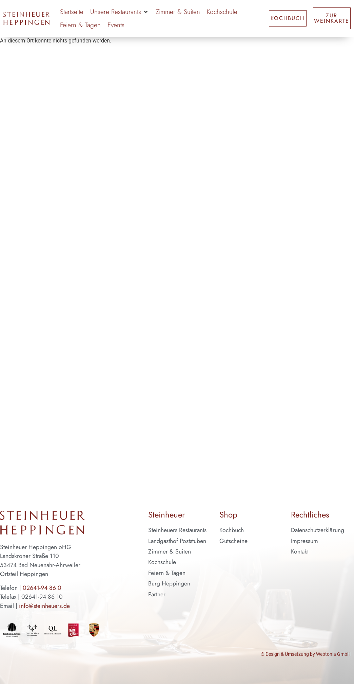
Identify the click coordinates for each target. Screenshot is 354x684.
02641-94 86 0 (42, 587)
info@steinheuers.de (44, 605)
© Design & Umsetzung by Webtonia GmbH (306, 654)
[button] (119, 11)
